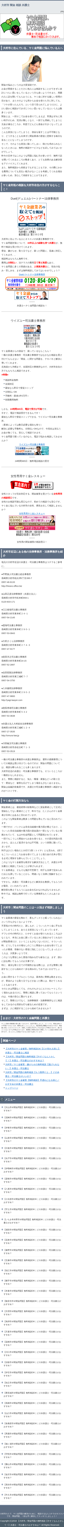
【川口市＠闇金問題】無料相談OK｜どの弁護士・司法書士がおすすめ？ (32, 1354)
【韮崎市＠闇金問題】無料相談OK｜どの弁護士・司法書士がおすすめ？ (32, 1343)
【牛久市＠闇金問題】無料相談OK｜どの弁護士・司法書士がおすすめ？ (32, 1496)
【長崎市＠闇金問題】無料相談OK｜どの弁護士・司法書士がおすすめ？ (32, 1405)
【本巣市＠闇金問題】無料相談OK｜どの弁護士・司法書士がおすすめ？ (32, 1292)
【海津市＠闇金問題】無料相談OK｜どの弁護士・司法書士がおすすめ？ (32, 1323)
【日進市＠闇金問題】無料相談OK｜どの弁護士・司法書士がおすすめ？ (32, 1150)
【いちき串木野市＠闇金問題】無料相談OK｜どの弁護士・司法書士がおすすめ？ (32, 1221)
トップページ (11, 1088)
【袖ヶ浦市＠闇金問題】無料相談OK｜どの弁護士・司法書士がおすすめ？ (32, 1445)
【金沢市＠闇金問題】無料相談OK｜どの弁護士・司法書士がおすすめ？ (32, 1476)
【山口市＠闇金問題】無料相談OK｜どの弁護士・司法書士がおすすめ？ (32, 1415)
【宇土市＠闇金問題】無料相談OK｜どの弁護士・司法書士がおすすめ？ (32, 1211)
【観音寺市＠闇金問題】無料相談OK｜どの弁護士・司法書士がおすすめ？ (32, 1303)
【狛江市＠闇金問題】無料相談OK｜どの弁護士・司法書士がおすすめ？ (32, 1272)
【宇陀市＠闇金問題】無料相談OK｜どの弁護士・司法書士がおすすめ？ (32, 1456)
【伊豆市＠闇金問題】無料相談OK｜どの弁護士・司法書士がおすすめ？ (32, 1374)
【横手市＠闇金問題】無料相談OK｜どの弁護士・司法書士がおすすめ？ (32, 1282)
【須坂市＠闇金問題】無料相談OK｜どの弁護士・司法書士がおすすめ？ (32, 1364)
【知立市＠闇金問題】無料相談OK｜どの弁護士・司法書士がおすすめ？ (32, 1384)
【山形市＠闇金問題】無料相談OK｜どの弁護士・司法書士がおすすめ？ (32, 1139)
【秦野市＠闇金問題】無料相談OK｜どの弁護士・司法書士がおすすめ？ (32, 1252)
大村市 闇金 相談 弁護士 (15, 5)
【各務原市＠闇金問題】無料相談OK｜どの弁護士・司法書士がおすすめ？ (32, 1425)
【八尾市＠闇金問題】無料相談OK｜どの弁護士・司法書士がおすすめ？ (32, 1190)
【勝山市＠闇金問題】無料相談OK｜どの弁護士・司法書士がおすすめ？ (32, 1466)
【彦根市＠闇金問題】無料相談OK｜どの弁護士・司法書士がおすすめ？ (32, 1180)
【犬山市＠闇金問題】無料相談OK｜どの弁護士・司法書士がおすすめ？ (32, 1109)
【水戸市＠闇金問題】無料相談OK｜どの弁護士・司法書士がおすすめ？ (32, 1160)
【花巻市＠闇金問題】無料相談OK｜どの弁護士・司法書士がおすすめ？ (32, 1241)
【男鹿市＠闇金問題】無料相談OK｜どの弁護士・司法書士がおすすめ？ (32, 1435)
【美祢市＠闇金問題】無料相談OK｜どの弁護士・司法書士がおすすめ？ (32, 1486)
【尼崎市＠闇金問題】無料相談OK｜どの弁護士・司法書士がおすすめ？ (32, 1119)
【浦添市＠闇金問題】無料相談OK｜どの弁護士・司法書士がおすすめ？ (32, 1231)
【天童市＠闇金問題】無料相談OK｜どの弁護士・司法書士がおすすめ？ (32, 1333)
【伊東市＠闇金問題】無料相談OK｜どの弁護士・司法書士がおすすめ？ (32, 1129)
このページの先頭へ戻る (32, 1508)
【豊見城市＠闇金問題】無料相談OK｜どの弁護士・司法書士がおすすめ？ (32, 1394)
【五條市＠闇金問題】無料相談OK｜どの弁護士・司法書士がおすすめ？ (32, 1262)
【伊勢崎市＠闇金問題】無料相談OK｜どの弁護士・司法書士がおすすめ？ (32, 1170)
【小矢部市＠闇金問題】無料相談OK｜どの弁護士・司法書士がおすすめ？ (32, 1201)
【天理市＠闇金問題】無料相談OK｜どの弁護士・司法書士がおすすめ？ (32, 1313)
